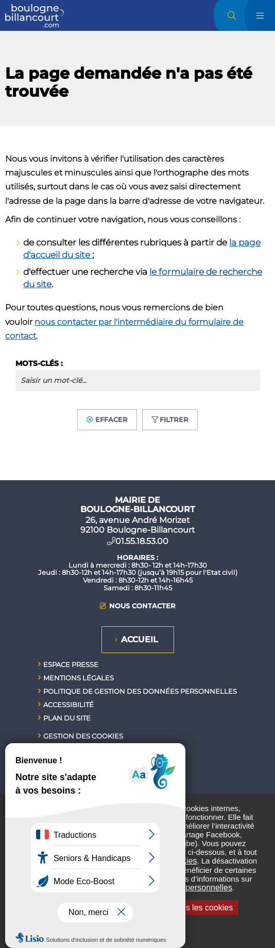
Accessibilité (68, 704)
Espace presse (70, 664)
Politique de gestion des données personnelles (140, 691)
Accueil (139, 639)
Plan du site (67, 718)
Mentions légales (78, 678)
